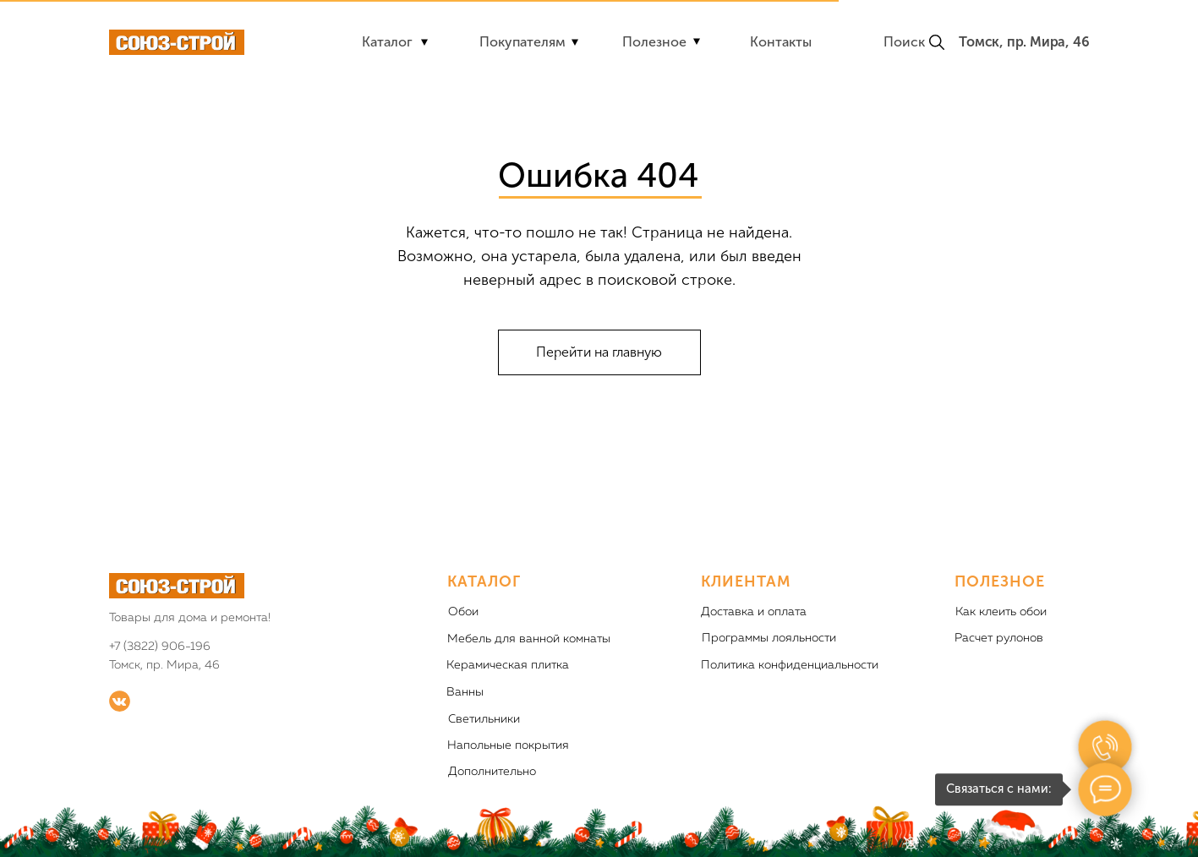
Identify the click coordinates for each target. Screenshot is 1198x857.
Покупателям (522, 42)
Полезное (654, 42)
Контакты (781, 42)
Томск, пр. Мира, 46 (1024, 42)
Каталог (387, 42)
